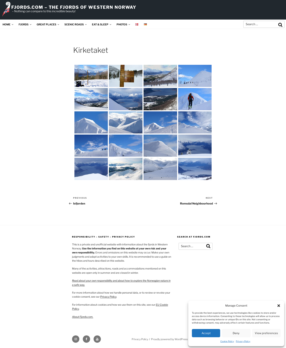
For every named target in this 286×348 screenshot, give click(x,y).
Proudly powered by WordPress (169, 339)
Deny (236, 333)
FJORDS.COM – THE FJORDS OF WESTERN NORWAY (73, 7)
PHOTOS (124, 24)
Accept (206, 333)
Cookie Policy (227, 341)
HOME (8, 24)
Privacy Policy (243, 341)
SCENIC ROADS (75, 24)
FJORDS (25, 24)
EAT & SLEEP (102, 24)
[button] (279, 305)
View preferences (266, 333)
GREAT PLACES (48, 24)
